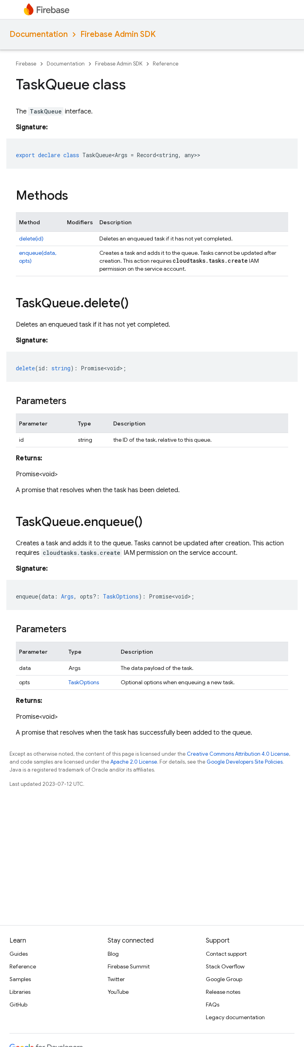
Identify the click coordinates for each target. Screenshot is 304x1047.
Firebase (26, 63)
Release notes (223, 991)
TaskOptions (83, 682)
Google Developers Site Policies (245, 761)
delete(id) (31, 238)
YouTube (118, 991)
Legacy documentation (235, 1017)
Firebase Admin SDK (118, 34)
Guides (19, 953)
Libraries (20, 991)
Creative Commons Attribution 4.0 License (238, 754)
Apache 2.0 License (133, 761)
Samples (20, 979)
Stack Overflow (225, 966)
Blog (113, 953)
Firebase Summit (129, 966)
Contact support (226, 953)
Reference (166, 63)
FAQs (212, 1004)
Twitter (116, 979)
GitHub (18, 1004)
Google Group (224, 979)
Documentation (39, 34)
